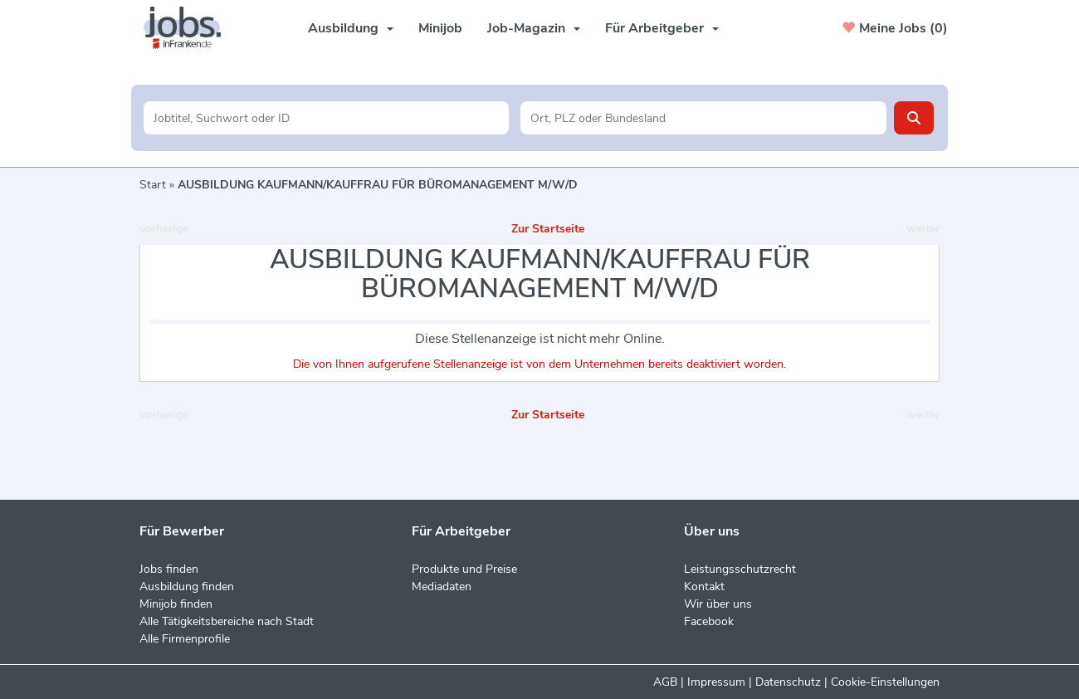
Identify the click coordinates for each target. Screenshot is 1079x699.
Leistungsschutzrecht (740, 569)
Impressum (716, 682)
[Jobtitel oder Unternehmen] (327, 117)
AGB (665, 682)
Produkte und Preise (464, 569)
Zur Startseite (547, 229)
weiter (923, 229)
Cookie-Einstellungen (885, 682)
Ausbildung (350, 28)
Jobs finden (168, 569)
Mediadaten (441, 586)
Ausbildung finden (186, 586)
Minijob (440, 28)
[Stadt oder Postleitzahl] (703, 117)
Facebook (709, 621)
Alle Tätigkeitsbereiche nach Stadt (226, 621)
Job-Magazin (533, 28)
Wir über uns (718, 604)
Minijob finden (175, 604)
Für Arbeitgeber (662, 28)
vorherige (163, 229)
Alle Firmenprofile (184, 639)
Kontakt (704, 586)
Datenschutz (788, 682)
